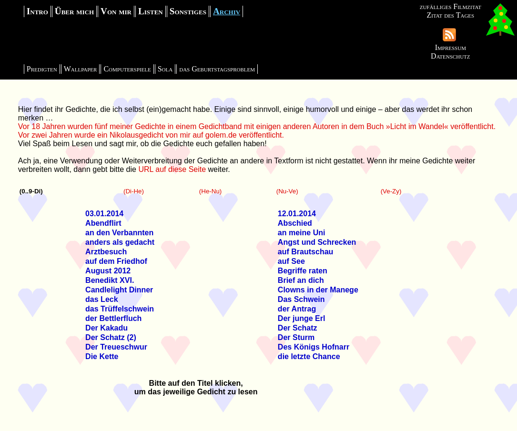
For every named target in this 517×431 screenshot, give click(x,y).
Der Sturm (296, 337)
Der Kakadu (106, 328)
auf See (291, 261)
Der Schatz (297, 328)
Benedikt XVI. (109, 280)
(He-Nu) (210, 191)
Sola (165, 69)
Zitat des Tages (450, 15)
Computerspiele (127, 69)
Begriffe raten (302, 271)
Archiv (226, 11)
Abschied (295, 223)
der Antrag (297, 309)
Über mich (74, 11)
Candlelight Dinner (119, 290)
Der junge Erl (301, 318)
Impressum (450, 47)
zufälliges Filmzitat (450, 6)
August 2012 (108, 271)
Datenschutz (450, 56)
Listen (150, 11)
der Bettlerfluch (113, 318)
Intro (37, 11)
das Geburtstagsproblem (217, 69)
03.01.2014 (104, 214)
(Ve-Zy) (391, 191)
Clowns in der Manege (318, 290)
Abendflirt (103, 223)
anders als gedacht (119, 242)
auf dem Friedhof (116, 261)
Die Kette (101, 356)
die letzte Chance (309, 356)
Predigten (42, 69)
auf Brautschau (305, 252)
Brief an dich (301, 280)
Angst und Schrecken (317, 242)
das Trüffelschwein (119, 309)
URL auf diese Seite (172, 169)
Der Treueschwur (116, 347)
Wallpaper (80, 69)
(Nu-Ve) (287, 191)
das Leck (101, 299)
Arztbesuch (106, 252)
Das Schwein (301, 299)
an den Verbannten (119, 233)
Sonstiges (188, 11)
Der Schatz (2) (110, 337)
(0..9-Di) (31, 191)
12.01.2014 (297, 214)
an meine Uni (301, 233)
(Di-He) (133, 191)
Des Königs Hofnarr (313, 347)
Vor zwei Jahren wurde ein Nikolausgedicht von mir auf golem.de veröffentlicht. (151, 135)
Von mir (116, 11)
